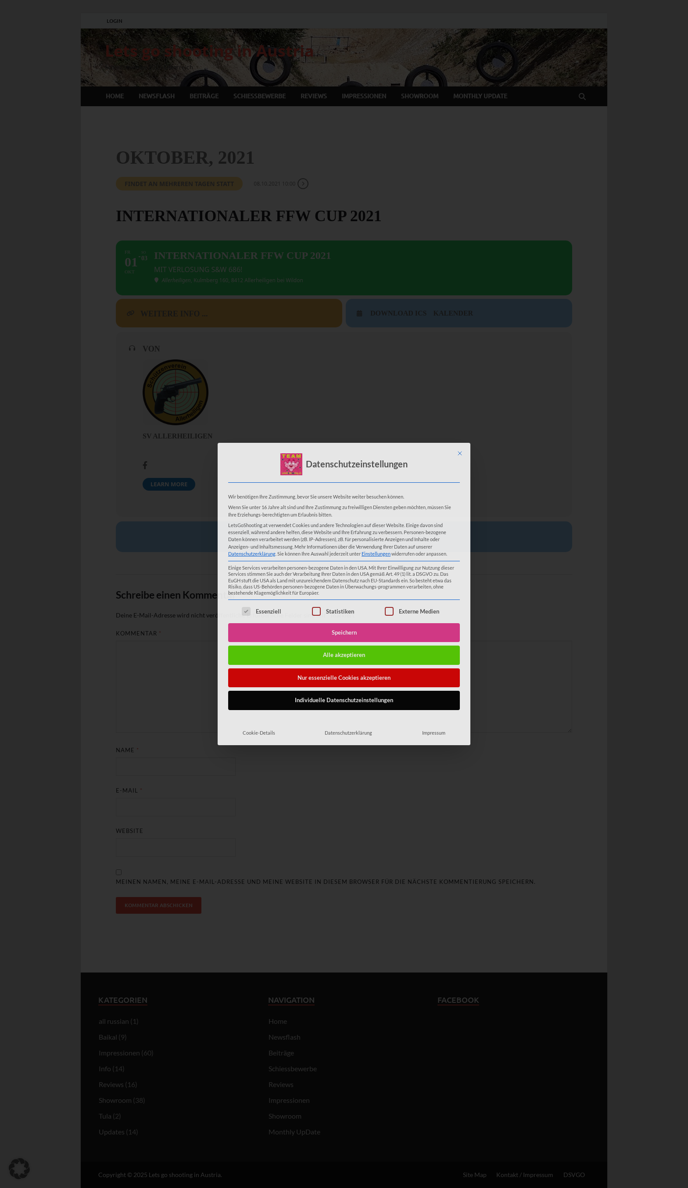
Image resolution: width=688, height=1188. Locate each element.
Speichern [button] (344, 632)
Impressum (433, 733)
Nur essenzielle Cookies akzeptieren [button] (344, 677)
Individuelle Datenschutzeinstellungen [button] (344, 699)
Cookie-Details (259, 733)
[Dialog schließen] (460, 453)
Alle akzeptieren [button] (344, 654)
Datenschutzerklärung (252, 553)
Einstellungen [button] (376, 553)
